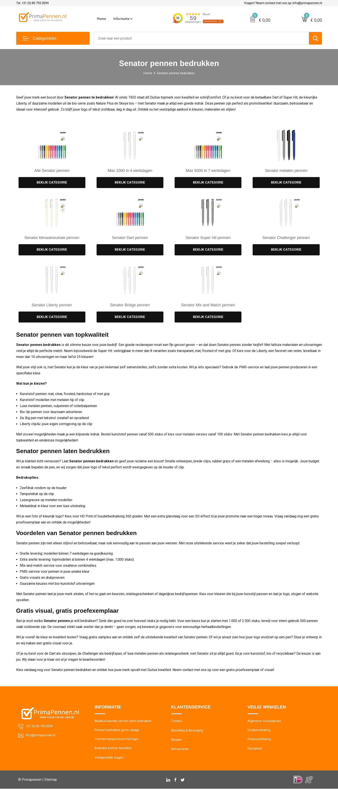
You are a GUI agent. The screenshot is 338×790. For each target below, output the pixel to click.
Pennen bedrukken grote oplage (117, 731)
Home (101, 19)
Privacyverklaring (259, 740)
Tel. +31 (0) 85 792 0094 (32, 3)
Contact (177, 722)
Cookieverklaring (259, 731)
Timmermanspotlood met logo (116, 740)
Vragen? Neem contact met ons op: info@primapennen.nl (283, 3)
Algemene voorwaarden (264, 722)
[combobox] (201, 38)
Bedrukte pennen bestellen (113, 749)
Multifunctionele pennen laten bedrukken (123, 722)
